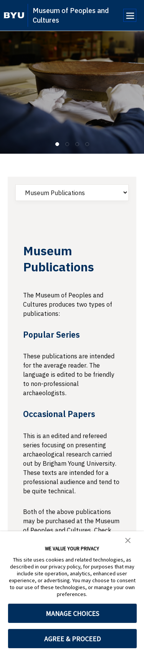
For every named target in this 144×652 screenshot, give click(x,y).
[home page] (14, 15)
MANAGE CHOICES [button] (72, 613)
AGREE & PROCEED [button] (72, 638)
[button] (128, 540)
